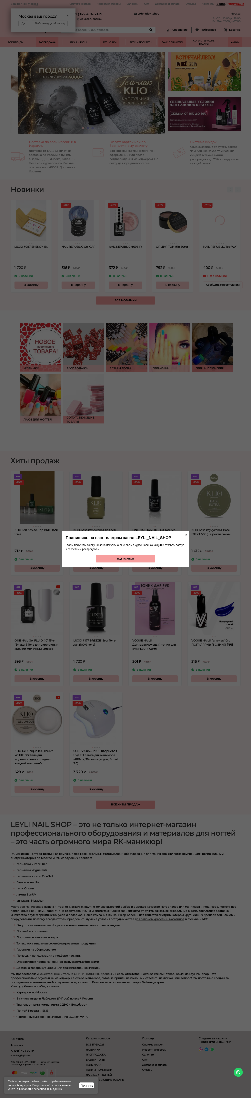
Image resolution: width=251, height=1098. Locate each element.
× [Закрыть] (186, 535)
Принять (86, 1085)
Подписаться (125, 559)
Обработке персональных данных (41, 1089)
